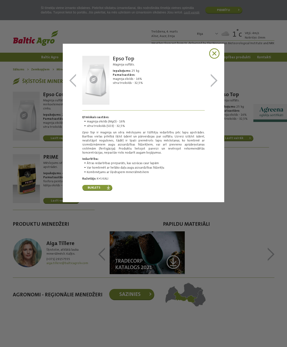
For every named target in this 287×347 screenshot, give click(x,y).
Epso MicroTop (73, 81)
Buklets (94, 187)
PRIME (214, 81)
